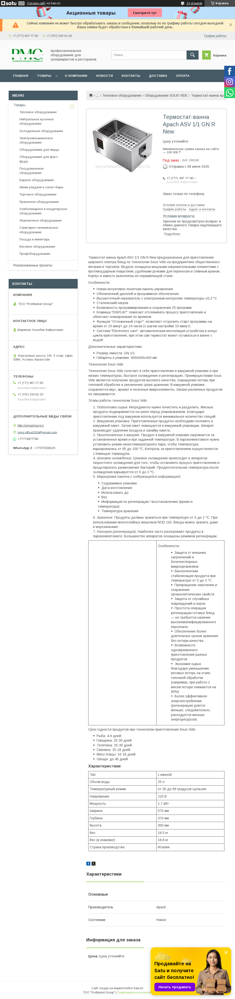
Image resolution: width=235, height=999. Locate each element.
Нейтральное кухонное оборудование (36, 121)
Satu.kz (138, 988)
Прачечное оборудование (39, 202)
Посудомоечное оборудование (31, 171)
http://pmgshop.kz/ (31, 425)
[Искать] (193, 55)
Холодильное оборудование (41, 131)
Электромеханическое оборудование (36, 140)
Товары (44, 76)
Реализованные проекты (32, 265)
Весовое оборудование (37, 246)
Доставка (158, 76)
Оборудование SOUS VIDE (166, 95)
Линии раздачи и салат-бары (41, 187)
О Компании (76, 76)
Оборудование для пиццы (39, 149)
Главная (20, 76)
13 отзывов (194, 3)
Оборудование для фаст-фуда (39, 159)
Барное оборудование (36, 180)
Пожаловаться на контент (134, 992)
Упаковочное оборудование (40, 220)
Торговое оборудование (37, 194)
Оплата (182, 76)
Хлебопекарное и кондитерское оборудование (43, 211)
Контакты (131, 76)
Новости (104, 76)
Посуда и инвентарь (34, 239)
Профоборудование (34, 253)
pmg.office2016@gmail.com (37, 432)
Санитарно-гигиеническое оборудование (38, 230)
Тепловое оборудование (121, 95)
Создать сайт (36, 3)
